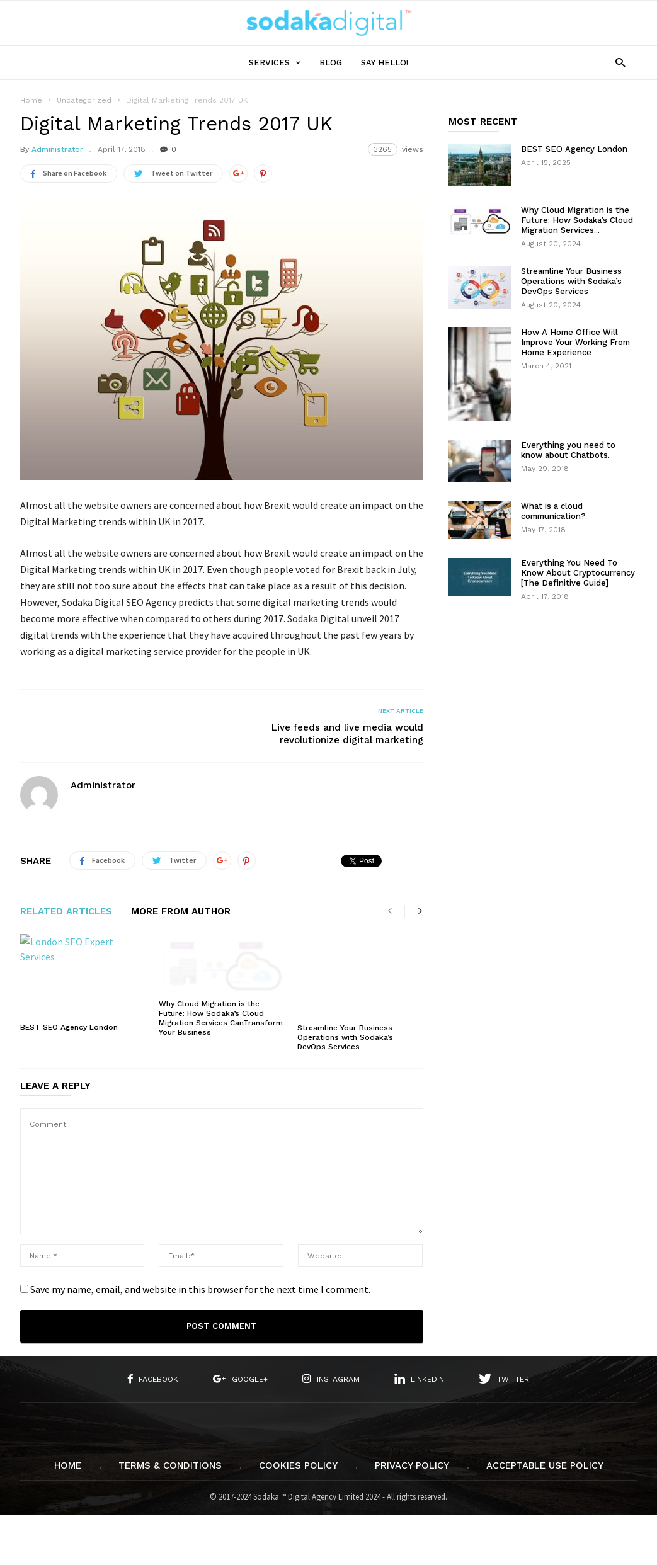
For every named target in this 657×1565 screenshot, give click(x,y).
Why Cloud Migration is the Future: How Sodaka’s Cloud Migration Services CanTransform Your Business (221, 1017)
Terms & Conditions (170, 1465)
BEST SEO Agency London (69, 1027)
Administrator (57, 149)
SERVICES (274, 62)
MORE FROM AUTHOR (181, 912)
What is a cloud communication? (553, 511)
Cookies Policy (298, 1465)
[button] (617, 62)
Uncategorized (84, 100)
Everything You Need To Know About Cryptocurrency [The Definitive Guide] (578, 573)
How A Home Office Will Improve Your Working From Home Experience (575, 342)
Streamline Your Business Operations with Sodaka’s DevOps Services (345, 1036)
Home (31, 100)
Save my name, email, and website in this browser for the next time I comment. (200, 1288)
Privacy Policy (412, 1465)
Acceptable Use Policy (544, 1465)
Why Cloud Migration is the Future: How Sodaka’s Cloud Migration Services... (577, 220)
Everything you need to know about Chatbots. (568, 450)
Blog (330, 62)
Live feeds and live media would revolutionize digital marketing (347, 734)
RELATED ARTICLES (66, 912)
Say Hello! (384, 62)
